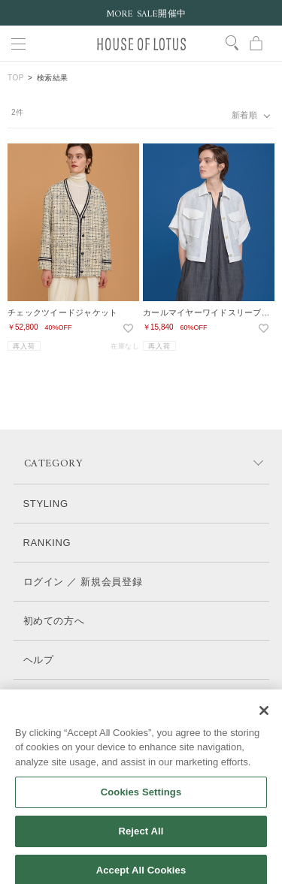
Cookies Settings (141, 801)
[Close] (263, 719)
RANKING (47, 542)
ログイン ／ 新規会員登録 (83, 581)
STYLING (45, 503)
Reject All (140, 840)
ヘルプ (38, 659)
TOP (16, 78)
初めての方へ (54, 620)
